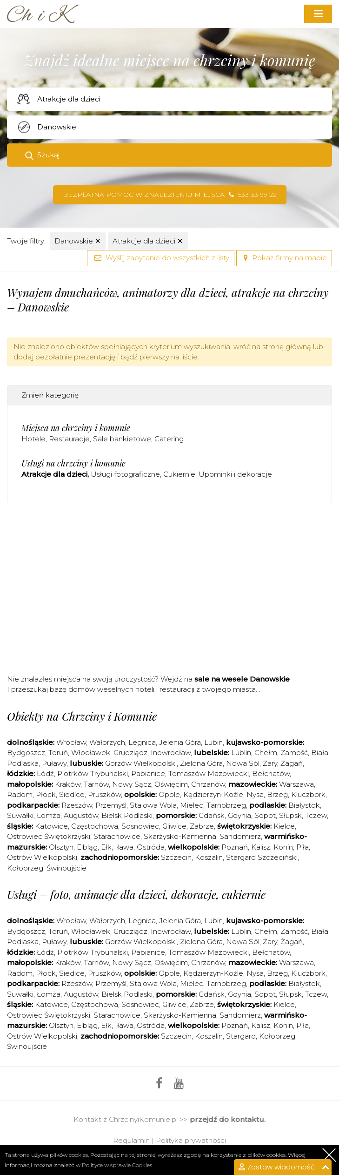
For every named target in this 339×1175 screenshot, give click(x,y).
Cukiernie (179, 474)
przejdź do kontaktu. (228, 1119)
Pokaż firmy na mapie (284, 257)
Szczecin (176, 857)
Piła (302, 847)
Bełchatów (271, 773)
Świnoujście (66, 868)
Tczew (316, 815)
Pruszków (104, 794)
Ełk (106, 847)
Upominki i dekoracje (235, 474)
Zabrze (202, 826)
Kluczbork (308, 794)
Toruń (58, 752)
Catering (169, 438)
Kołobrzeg (25, 868)
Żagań (291, 763)
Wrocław (71, 742)
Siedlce (72, 794)
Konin (283, 847)
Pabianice (148, 773)
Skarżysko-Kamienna (180, 836)
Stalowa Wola (153, 805)
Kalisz (260, 847)
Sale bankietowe (122, 438)
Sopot (265, 815)
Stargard (241, 1036)
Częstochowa (94, 826)
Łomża (48, 815)
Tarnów (96, 784)
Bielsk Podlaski (127, 815)
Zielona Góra (201, 763)
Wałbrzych (107, 742)
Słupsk (290, 815)
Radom (20, 794)
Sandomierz (240, 836)
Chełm (265, 752)
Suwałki (20, 815)
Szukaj (48, 154)
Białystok (304, 805)
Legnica (142, 742)
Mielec (191, 805)
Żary (270, 763)
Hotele (33, 438)
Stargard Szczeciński (262, 857)
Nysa (255, 794)
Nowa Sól (242, 763)
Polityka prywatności (191, 1140)
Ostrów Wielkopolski (42, 857)
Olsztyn (61, 847)
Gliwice (174, 826)
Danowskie (77, 240)
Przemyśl (110, 805)
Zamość (294, 752)
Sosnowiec (140, 826)
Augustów (81, 815)
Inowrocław (171, 752)
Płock (46, 794)
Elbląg (87, 847)
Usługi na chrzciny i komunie (73, 463)
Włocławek (90, 752)
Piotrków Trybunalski (92, 773)
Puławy (54, 763)
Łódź (45, 773)
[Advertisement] (173, 592)
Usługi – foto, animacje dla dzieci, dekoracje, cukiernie (136, 894)
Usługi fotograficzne (125, 474)
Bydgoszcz (26, 752)
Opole (169, 794)
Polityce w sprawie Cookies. (117, 1164)
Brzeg (277, 794)
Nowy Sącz (131, 784)
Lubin (213, 742)
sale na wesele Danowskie (242, 679)
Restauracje (69, 438)
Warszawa (296, 784)
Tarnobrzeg (226, 805)
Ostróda (151, 847)
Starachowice (116, 836)
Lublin (241, 752)
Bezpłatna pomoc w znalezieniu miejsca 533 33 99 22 (170, 194)
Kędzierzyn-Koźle (213, 794)
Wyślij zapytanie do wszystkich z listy (160, 257)
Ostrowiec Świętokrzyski (48, 836)
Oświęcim (171, 784)
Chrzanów (208, 784)
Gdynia (239, 815)
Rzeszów (76, 805)
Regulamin (131, 1140)
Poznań (234, 847)
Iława (124, 847)
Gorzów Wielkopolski (141, 763)
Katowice (51, 826)
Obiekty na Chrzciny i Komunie (82, 716)
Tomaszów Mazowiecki (208, 773)
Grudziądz (130, 752)
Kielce (284, 826)
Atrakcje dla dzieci (148, 240)
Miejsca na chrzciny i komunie (75, 427)
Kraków (67, 784)
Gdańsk (212, 815)
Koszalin (209, 857)
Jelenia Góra (180, 742)
